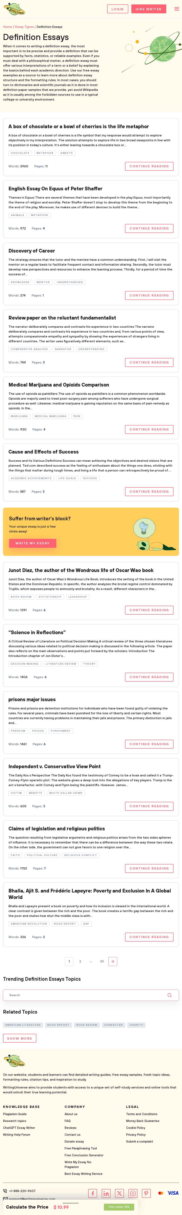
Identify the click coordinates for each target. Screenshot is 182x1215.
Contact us (73, 1135)
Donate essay (74, 1142)
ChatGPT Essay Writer (19, 1128)
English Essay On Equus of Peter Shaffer (55, 189)
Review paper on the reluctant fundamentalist (62, 318)
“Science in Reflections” (37, 633)
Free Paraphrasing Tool (81, 1148)
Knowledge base (21, 1107)
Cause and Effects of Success (43, 452)
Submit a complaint (139, 1142)
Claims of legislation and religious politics (56, 829)
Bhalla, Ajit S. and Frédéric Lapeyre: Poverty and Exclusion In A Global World (89, 894)
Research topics (14, 1121)
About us (71, 1114)
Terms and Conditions (141, 1114)
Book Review (86, 1024)
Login (118, 9)
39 (102, 961)
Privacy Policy (136, 1135)
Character (113, 1024)
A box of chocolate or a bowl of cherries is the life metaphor (78, 127)
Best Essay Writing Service (84, 1174)
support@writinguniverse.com (32, 1199)
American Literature (23, 1024)
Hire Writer (149, 9)
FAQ (68, 1121)
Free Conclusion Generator (84, 1155)
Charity (136, 1024)
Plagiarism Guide (15, 1114)
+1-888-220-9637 (22, 1191)
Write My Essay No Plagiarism (78, 1164)
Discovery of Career (31, 251)
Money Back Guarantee (142, 1121)
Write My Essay (33, 543)
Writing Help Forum (16, 1135)
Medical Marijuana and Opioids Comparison (58, 385)
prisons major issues (32, 700)
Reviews (70, 1128)
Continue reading (149, 166)
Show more (19, 1039)
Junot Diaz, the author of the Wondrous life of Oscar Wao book (81, 571)
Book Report (58, 1024)
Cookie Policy (135, 1128)
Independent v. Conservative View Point (54, 767)
